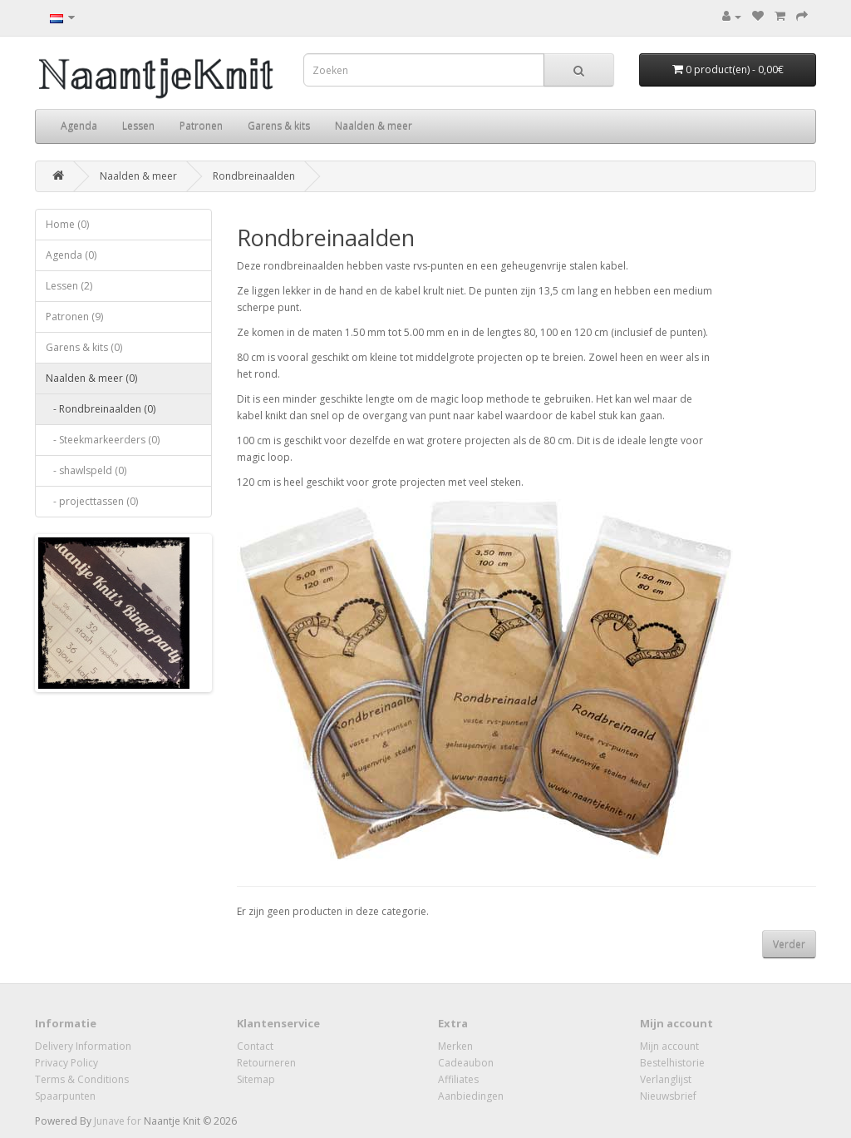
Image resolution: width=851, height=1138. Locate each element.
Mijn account (669, 1046)
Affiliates (458, 1079)
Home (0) (67, 224)
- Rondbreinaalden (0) (100, 409)
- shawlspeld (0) (86, 470)
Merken (455, 1046)
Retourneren (266, 1063)
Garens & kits (279, 126)
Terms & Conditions (82, 1079)
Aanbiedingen (471, 1096)
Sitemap (256, 1079)
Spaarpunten (65, 1096)
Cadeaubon (466, 1063)
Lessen (138, 126)
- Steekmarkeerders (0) (103, 440)
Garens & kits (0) (84, 347)
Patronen (201, 126)
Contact (255, 1046)
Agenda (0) (71, 255)
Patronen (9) (74, 316)
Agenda (79, 126)
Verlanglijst (665, 1079)
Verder (789, 945)
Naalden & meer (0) (91, 378)
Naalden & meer (373, 126)
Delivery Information (83, 1046)
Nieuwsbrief (668, 1096)
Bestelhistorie (672, 1063)
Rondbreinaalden (254, 176)
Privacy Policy (66, 1063)
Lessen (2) (69, 286)
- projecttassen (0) (92, 501)
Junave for (119, 1121)
